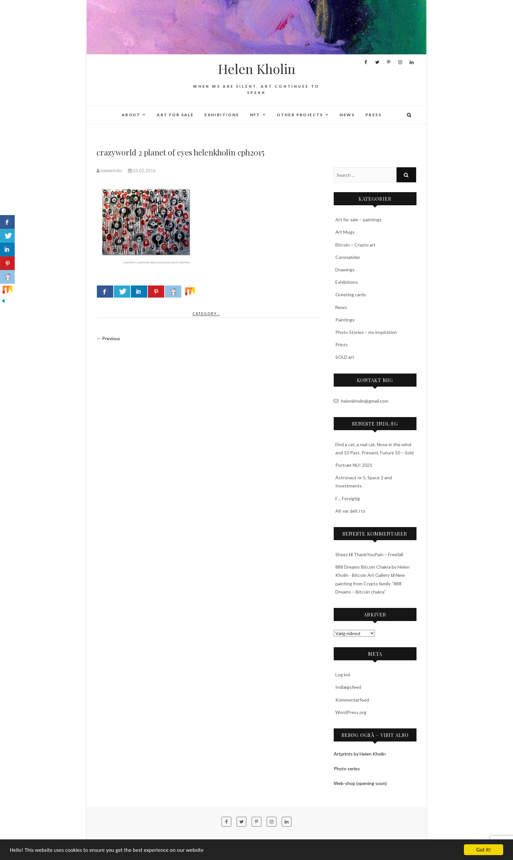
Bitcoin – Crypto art (355, 244)
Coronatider (347, 257)
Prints (341, 344)
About (131, 114)
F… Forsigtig (347, 498)
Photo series (347, 768)
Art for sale (175, 114)
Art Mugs (345, 232)
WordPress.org (350, 712)
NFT (255, 114)
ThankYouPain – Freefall (378, 554)
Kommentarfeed (352, 700)
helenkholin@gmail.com (361, 401)
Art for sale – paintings (358, 219)
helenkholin (110, 170)
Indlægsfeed (348, 687)
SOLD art (344, 357)
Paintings (345, 319)
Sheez (341, 554)
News (347, 114)
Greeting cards (350, 294)
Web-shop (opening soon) (360, 783)
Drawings (345, 269)
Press (373, 114)
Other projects (300, 114)
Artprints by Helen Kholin (360, 754)
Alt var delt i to (350, 511)
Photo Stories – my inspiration (366, 332)
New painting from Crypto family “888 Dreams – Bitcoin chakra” (370, 583)
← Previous (108, 338)
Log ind (342, 674)
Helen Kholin (256, 69)
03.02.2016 (142, 170)
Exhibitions (221, 114)
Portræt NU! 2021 (353, 465)
